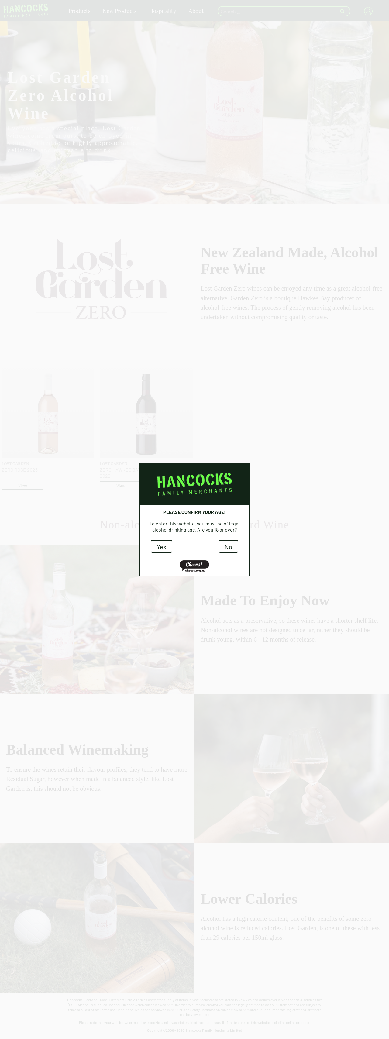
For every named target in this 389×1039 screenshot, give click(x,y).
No (228, 546)
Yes (161, 546)
